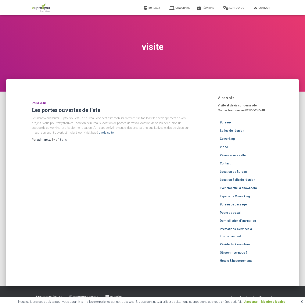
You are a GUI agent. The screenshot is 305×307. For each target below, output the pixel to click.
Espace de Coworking (235, 196)
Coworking (179, 8)
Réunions (207, 8)
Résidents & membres (235, 244)
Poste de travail (230, 212)
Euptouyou (235, 8)
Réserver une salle (233, 155)
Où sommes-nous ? (233, 252)
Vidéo (224, 147)
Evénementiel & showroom (238, 188)
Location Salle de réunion (237, 179)
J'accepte (251, 301)
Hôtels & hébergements (236, 260)
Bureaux (153, 8)
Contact (261, 8)
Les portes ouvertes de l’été (66, 109)
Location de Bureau (233, 171)
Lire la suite (106, 132)
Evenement (39, 103)
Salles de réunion (232, 130)
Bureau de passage (233, 204)
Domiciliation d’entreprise (238, 220)
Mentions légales (273, 301)
